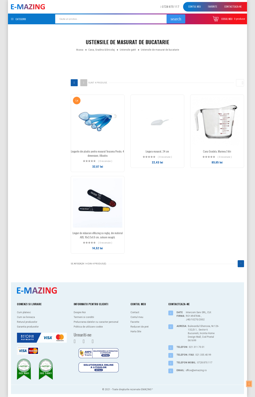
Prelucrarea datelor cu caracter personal (96, 322)
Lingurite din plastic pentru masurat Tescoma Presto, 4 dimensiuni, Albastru (97, 153)
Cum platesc (24, 312)
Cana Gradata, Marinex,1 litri (217, 151)
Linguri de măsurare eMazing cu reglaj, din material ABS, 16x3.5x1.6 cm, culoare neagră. (98, 235)
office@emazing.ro (196, 370)
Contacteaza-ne (233, 6)
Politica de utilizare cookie (88, 326)
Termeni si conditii (84, 317)
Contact (134, 312)
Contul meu (194, 6)
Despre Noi (80, 312)
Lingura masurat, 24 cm (157, 151)
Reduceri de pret (139, 326)
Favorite (212, 6)
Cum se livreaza (26, 317)
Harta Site (135, 331)
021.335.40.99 (203, 354)
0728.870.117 (204, 362)
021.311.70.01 (197, 347)
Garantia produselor (28, 326)
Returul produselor (27, 322)
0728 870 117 (169, 6)
